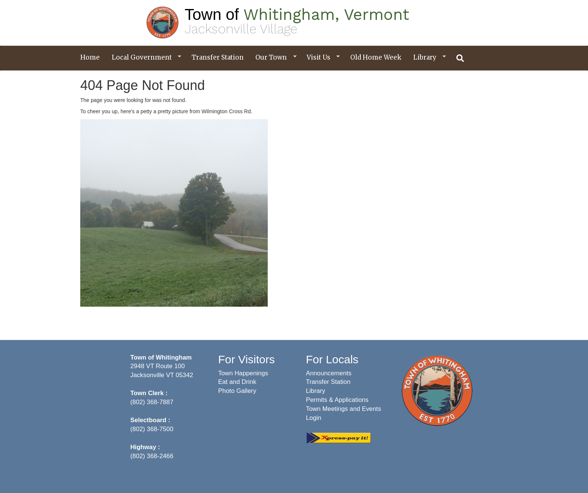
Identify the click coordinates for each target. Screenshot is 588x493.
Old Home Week (375, 57)
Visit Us (320, 57)
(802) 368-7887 (152, 402)
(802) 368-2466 (152, 456)
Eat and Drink (237, 381)
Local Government (143, 57)
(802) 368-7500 (152, 429)
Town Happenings (243, 373)
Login (313, 417)
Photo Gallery (237, 390)
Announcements (328, 373)
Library (427, 57)
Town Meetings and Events (343, 408)
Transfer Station (218, 57)
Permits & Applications (337, 399)
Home (90, 57)
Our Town (273, 57)
